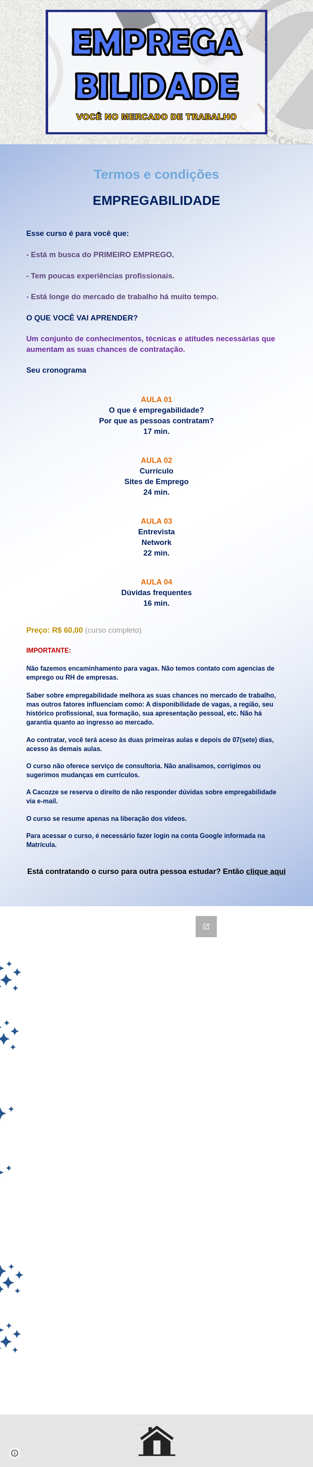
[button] (14, 1453)
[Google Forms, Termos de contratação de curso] (156, 1160)
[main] (156, 525)
